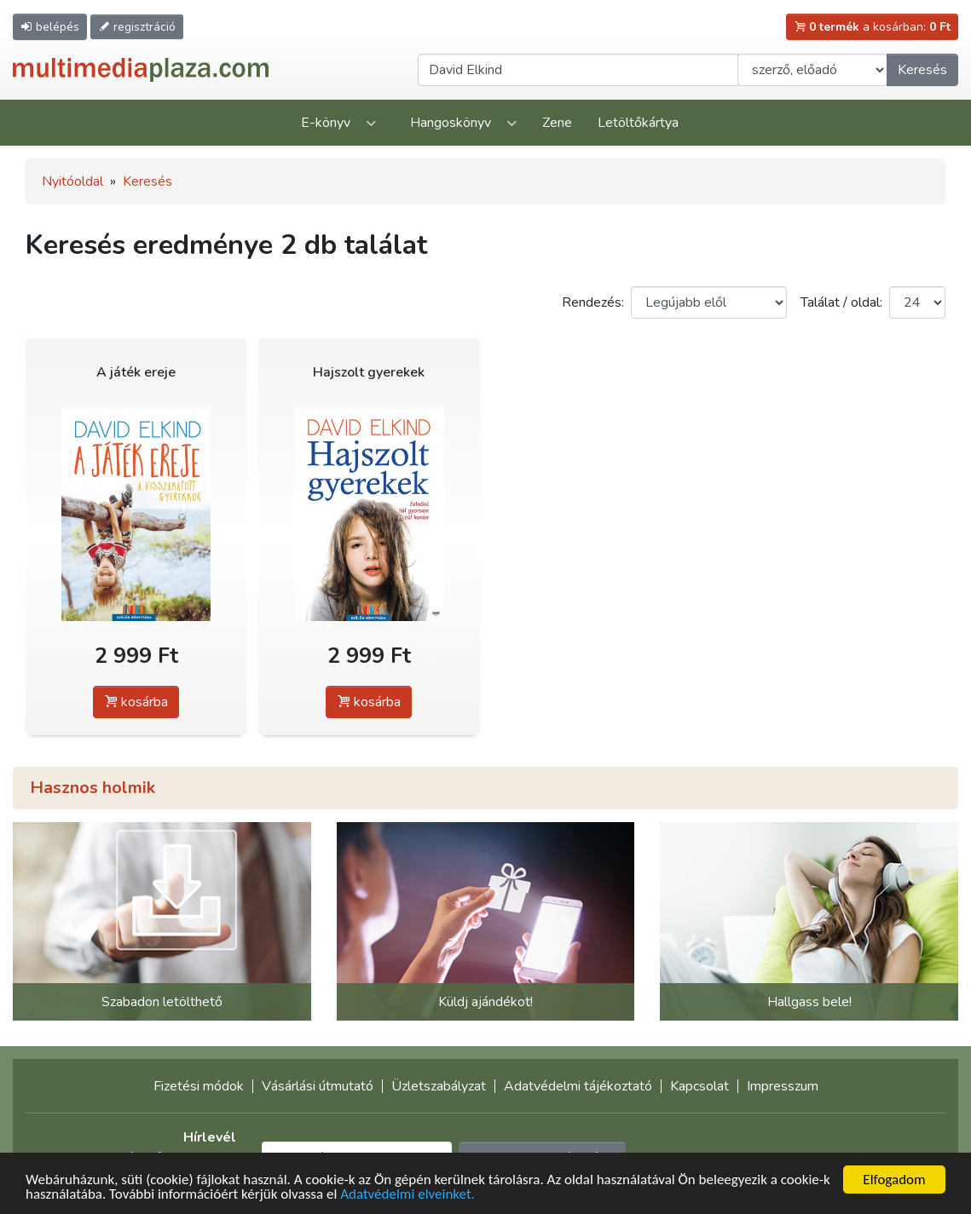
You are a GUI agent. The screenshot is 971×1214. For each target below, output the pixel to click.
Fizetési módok (198, 1086)
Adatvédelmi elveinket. (407, 1195)
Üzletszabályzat (438, 1086)
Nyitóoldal (72, 181)
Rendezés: (593, 302)
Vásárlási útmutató (317, 1086)
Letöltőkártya (638, 122)
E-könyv (325, 122)
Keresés (922, 69)
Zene (557, 122)
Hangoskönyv (450, 122)
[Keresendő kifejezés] (578, 70)
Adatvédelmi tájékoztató (578, 1086)
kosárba (136, 702)
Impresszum (782, 1086)
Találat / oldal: (841, 302)
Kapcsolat (699, 1086)
